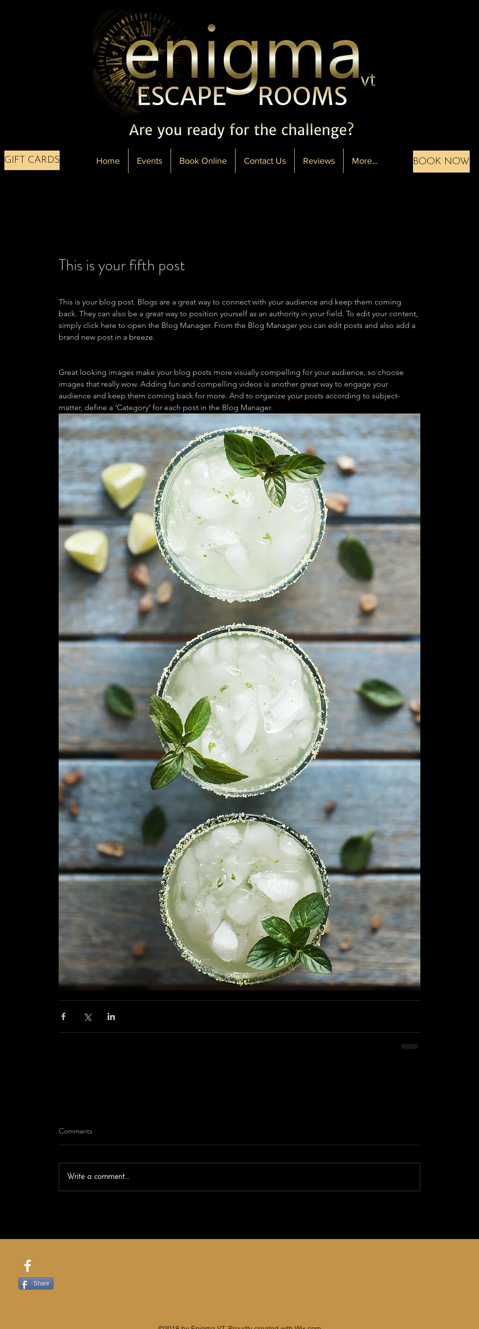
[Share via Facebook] (63, 1016)
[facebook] (28, 1266)
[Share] (36, 1283)
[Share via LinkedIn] (111, 1016)
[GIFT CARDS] (32, 160)
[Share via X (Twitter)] (87, 1016)
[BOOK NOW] (441, 162)
